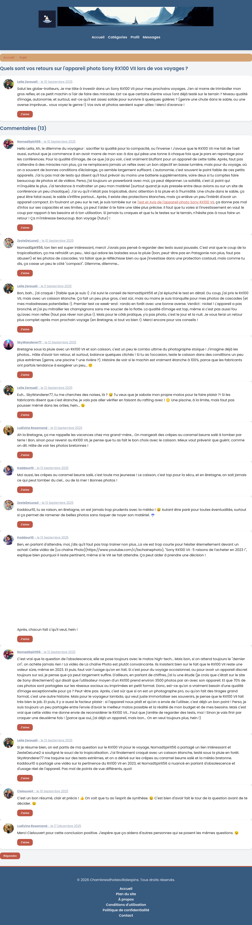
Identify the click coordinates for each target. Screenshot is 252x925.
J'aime (25, 114)
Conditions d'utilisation (126, 904)
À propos (126, 899)
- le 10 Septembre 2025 (45, 82)
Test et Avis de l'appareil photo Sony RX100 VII (175, 202)
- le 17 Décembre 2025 (49, 826)
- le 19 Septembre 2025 (42, 791)
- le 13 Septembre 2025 (44, 388)
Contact (126, 915)
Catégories (117, 37)
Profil (135, 37)
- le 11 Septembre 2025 (44, 286)
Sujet (23, 57)
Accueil (98, 37)
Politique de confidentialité (126, 910)
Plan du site (126, 894)
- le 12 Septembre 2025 (46, 342)
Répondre (10, 855)
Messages (151, 37)
